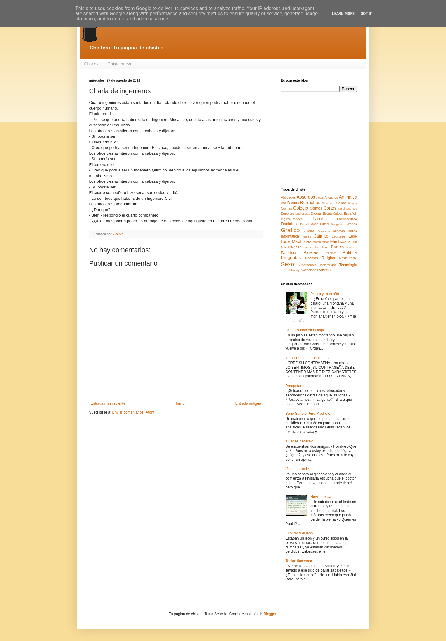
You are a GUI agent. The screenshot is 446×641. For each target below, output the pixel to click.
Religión (328, 258)
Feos (303, 224)
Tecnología (348, 265)
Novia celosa (320, 497)
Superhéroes (307, 265)
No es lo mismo (316, 247)
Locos (286, 242)
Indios (352, 231)
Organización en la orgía (305, 330)
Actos (320, 197)
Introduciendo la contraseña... (310, 358)
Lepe (353, 236)
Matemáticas (321, 242)
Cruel (341, 208)
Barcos (293, 203)
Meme (352, 242)
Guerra (309, 231)
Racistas (311, 258)
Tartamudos (327, 265)
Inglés (306, 236)
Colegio (300, 208)
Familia (320, 218)
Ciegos (352, 203)
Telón (285, 270)
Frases (313, 224)
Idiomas (339, 231)
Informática (290, 236)
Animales (348, 197)
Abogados (288, 197)
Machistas (301, 241)
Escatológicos (333, 213)
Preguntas (291, 257)
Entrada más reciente (108, 403)
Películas (330, 253)
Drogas (316, 213)
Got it (366, 14)
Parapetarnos (296, 386)
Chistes (91, 64)
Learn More (343, 14)
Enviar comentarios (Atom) (134, 412)
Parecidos (289, 253)
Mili (283, 247)
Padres (338, 247)
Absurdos (306, 197)
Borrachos (310, 202)
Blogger (270, 614)
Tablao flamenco (299, 561)
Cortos (329, 208)
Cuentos (351, 208)
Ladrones (339, 236)
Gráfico (290, 230)
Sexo (287, 264)
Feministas (290, 224)
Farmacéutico (347, 219)
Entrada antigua (248, 403)
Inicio (180, 403)
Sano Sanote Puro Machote (308, 413)
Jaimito (321, 236)
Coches (286, 208)
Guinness (324, 231)
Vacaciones (309, 270)
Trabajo (295, 270)
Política (349, 252)
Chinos (341, 203)
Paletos (352, 247)
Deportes (287, 213)
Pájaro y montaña (324, 294)
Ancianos (331, 197)
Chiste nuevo (119, 64)
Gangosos (337, 224)
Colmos (316, 208)
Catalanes (328, 203)
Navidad (294, 247)
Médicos (338, 241)
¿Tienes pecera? (299, 441)
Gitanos (351, 224)
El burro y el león (299, 533)
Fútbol (324, 224)
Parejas (310, 252)
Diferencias (302, 213)
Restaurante (348, 258)
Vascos (324, 270)
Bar (283, 203)
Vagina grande (297, 469)
